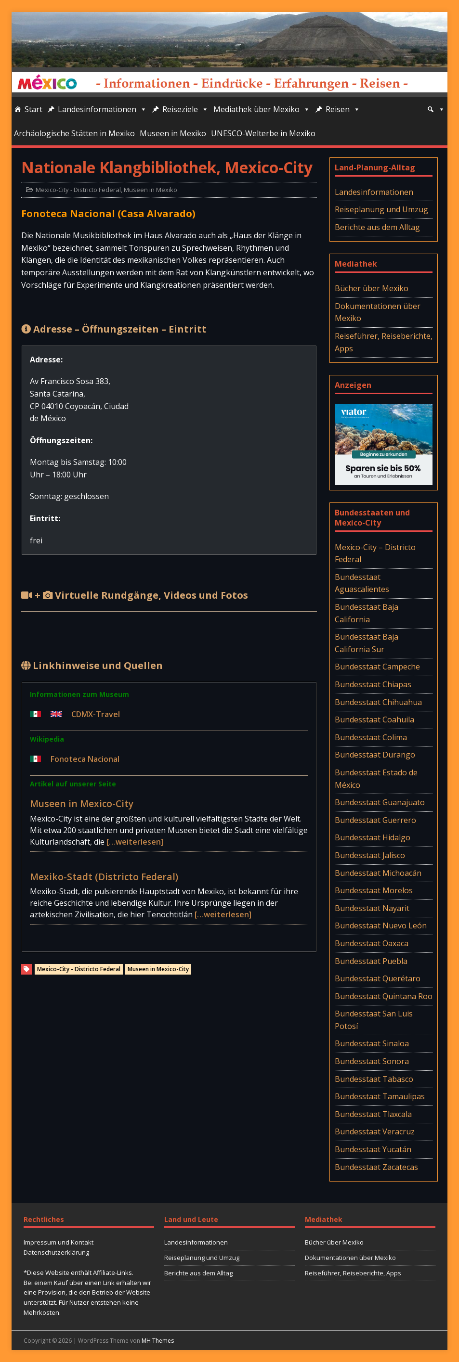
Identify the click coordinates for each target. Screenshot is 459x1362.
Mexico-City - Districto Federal (78, 189)
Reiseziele (185, 109)
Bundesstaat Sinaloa (372, 1043)
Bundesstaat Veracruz (375, 1131)
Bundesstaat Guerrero (375, 820)
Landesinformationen (102, 109)
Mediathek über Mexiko (261, 109)
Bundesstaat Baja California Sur (366, 643)
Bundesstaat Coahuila (374, 719)
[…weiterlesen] (134, 841)
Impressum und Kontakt (58, 1242)
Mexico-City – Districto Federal (375, 553)
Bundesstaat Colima (371, 737)
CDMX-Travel (95, 714)
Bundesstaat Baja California (366, 613)
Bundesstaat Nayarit (372, 908)
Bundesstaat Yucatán (373, 1149)
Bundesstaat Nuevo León (381, 925)
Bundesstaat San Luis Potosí (374, 1019)
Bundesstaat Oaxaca (371, 943)
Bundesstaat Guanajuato (380, 802)
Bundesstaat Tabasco (374, 1079)
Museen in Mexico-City (81, 803)
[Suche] (435, 109)
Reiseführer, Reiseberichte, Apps (384, 342)
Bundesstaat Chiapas (373, 684)
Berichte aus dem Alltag (377, 227)
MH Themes (158, 1340)
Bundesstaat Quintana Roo (384, 996)
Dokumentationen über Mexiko (377, 312)
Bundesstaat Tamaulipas (380, 1096)
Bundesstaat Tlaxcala (373, 1114)
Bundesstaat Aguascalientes (362, 583)
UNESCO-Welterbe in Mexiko (263, 133)
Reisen (343, 109)
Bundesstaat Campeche (377, 666)
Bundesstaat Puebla (371, 961)
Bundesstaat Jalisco (370, 855)
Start (33, 109)
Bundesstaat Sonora (372, 1061)
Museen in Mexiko (173, 133)
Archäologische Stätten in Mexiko (74, 133)
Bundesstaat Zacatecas (376, 1167)
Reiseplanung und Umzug (381, 209)
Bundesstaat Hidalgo (372, 837)
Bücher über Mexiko (371, 288)
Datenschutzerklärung (56, 1252)
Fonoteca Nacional (85, 759)
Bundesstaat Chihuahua (378, 702)
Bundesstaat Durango (375, 754)
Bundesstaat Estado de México (376, 778)
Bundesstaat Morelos (374, 890)
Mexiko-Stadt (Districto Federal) (104, 876)
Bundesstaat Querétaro (377, 978)
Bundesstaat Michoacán (378, 873)
